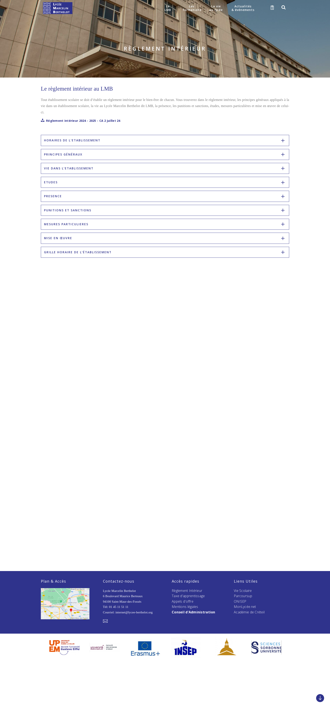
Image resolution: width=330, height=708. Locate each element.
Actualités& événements (242, 8)
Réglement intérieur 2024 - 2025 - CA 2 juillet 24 (83, 121)
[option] (64, 647)
